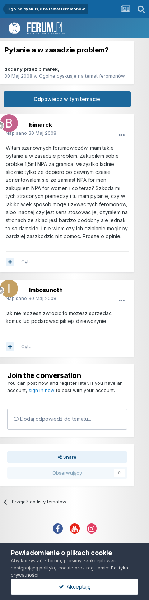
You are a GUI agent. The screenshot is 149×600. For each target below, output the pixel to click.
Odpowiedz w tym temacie (67, 99)
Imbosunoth (46, 290)
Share (67, 457)
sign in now (42, 390)
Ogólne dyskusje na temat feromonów (82, 76)
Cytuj (27, 261)
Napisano (31, 133)
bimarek (48, 69)
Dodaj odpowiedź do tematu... (52, 419)
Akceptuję (74, 586)
